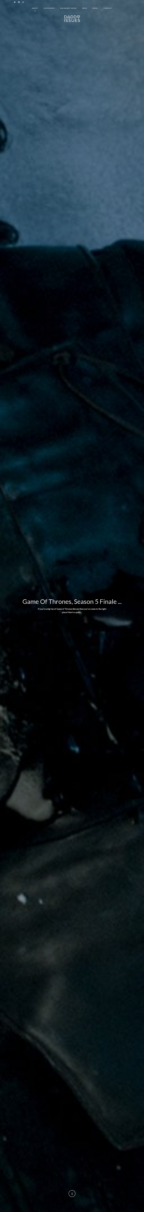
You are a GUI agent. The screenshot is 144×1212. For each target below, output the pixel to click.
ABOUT (35, 8)
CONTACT (108, 8)
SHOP (84, 8)
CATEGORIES (49, 8)
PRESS (95, 8)
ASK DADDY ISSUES (68, 8)
